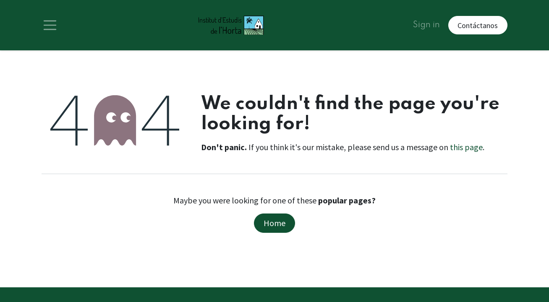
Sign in (426, 25)
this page (466, 147)
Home (274, 223)
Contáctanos (478, 25)
